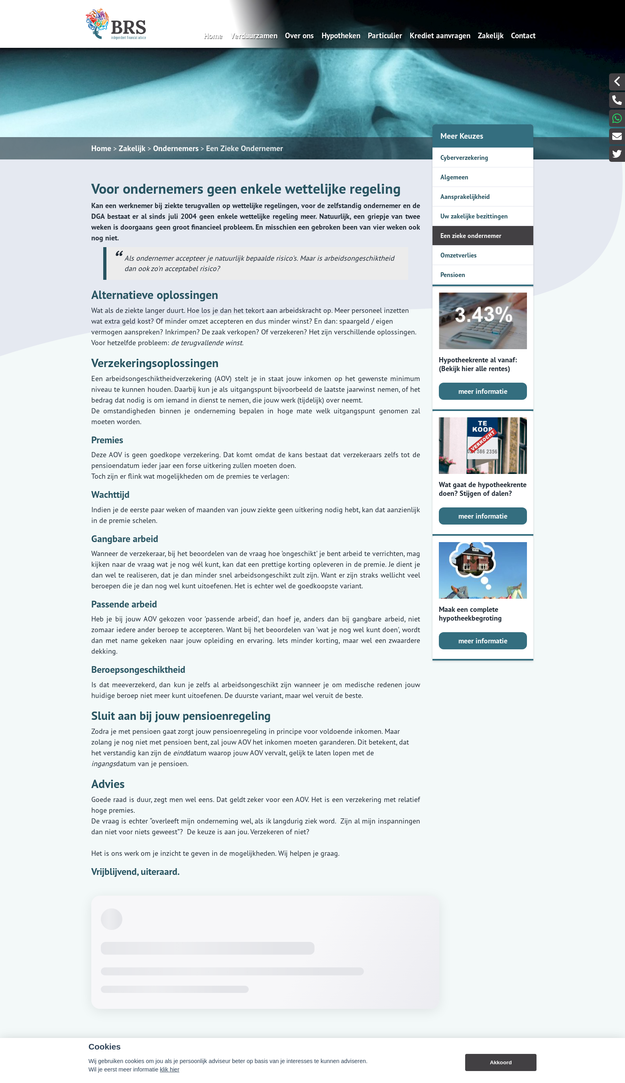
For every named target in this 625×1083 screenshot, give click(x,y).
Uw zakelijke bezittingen (474, 216)
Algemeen (454, 177)
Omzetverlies (458, 255)
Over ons (299, 35)
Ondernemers (176, 148)
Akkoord (501, 1062)
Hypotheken (341, 35)
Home (213, 35)
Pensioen (452, 275)
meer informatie (482, 391)
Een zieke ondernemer (470, 236)
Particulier (385, 35)
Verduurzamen (253, 35)
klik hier (169, 1069)
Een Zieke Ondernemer (244, 148)
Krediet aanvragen (440, 35)
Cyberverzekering (464, 157)
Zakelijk (490, 35)
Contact (523, 35)
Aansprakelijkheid (465, 196)
